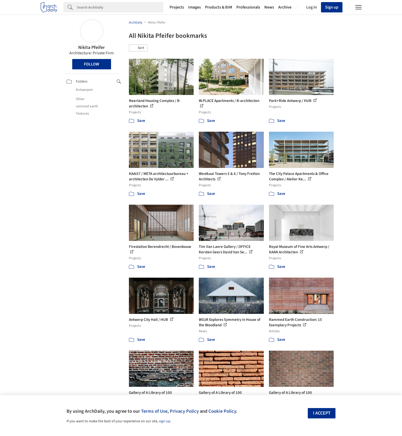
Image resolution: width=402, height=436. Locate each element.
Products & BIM (218, 7)
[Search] (120, 7)
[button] (138, 48)
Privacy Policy (184, 411)
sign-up (164, 421)
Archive (284, 7)
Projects (177, 7)
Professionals (248, 7)
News (269, 7)
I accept (322, 413)
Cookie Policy (222, 411)
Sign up (331, 7)
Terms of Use (154, 411)
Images (194, 7)
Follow (91, 64)
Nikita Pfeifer (91, 47)
